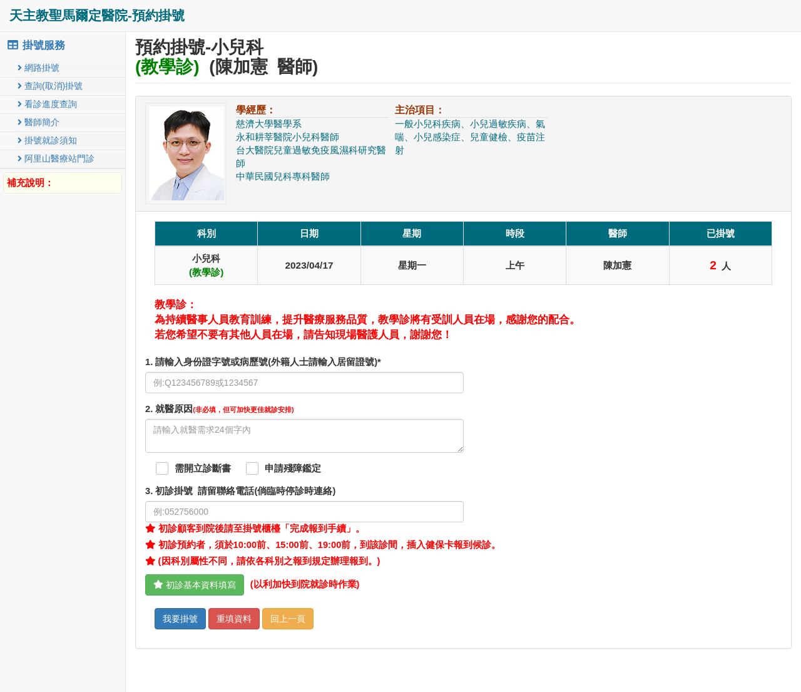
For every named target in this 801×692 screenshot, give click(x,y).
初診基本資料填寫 (194, 585)
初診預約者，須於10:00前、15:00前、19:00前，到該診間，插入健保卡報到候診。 (323, 545)
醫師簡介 (38, 122)
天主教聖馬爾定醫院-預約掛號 (97, 15)
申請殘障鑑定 (293, 468)
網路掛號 (38, 68)
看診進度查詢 (47, 104)
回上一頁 (287, 619)
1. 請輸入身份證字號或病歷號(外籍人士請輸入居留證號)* (263, 362)
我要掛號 (180, 619)
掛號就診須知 (47, 140)
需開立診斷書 (203, 468)
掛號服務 (35, 45)
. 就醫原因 (219, 409)
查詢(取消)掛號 (50, 86)
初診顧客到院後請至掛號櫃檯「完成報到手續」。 (255, 529)
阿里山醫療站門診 (56, 158)
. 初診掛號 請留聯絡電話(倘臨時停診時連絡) (240, 491)
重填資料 (234, 619)
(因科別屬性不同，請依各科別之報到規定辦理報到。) (262, 561)
